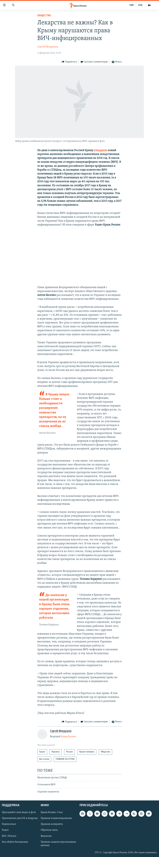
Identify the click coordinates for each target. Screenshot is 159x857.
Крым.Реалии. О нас (52, 812)
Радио (5, 830)
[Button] (69, 62)
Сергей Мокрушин (47, 47)
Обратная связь (49, 830)
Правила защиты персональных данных (58, 844)
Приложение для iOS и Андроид (20, 818)
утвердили (100, 150)
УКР (131, 5)
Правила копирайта (52, 824)
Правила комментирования (56, 818)
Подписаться (9, 824)
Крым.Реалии (68, 736)
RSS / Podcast (9, 836)
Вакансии (46, 836)
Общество (44, 15)
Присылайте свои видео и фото (19, 812)
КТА (140, 5)
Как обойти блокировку (15, 842)
